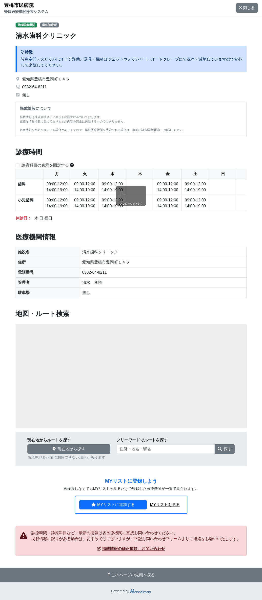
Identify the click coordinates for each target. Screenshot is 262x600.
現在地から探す (69, 449)
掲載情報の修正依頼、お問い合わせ (131, 549)
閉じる (247, 8)
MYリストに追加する (113, 505)
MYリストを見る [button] (165, 505)
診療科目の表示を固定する (45, 165)
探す (225, 449)
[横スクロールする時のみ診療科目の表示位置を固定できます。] (72, 165)
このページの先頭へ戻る (131, 575)
